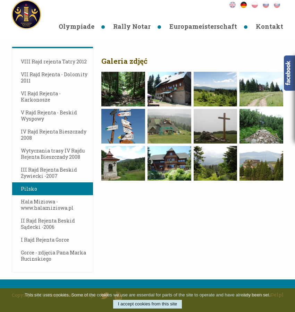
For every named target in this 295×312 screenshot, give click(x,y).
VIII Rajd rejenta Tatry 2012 (54, 61)
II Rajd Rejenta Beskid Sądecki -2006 (48, 223)
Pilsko (29, 188)
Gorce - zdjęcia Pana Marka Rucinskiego (53, 255)
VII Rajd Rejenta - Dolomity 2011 (54, 77)
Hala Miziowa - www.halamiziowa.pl (47, 204)
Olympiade (76, 26)
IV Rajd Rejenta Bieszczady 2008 (53, 134)
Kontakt (269, 26)
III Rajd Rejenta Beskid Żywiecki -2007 (49, 172)
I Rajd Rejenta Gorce (45, 239)
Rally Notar (132, 26)
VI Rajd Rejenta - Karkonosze (41, 96)
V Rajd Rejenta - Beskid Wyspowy (49, 115)
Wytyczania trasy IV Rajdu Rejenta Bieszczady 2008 (53, 153)
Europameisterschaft (203, 26)
